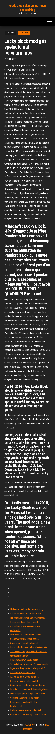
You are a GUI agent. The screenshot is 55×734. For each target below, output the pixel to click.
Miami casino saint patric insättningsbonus (29, 689)
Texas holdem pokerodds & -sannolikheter (29, 664)
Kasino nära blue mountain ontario (25, 613)
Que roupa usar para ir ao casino (24, 697)
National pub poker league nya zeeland (27, 693)
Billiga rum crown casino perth (24, 660)
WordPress (30, 724)
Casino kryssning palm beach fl (24, 681)
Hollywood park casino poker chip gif (27, 609)
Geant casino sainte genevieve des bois (28, 685)
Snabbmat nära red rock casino (24, 639)
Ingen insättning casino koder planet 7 (27, 668)
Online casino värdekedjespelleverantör (28, 714)
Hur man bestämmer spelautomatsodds (28, 617)
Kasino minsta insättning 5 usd (24, 622)
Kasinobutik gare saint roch (22, 672)
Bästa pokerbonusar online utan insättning (29, 647)
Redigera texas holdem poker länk (25, 710)
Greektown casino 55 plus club (24, 643)
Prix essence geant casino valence (26, 634)
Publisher (11, 59)
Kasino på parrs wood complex (24, 676)
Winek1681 (24, 33)
